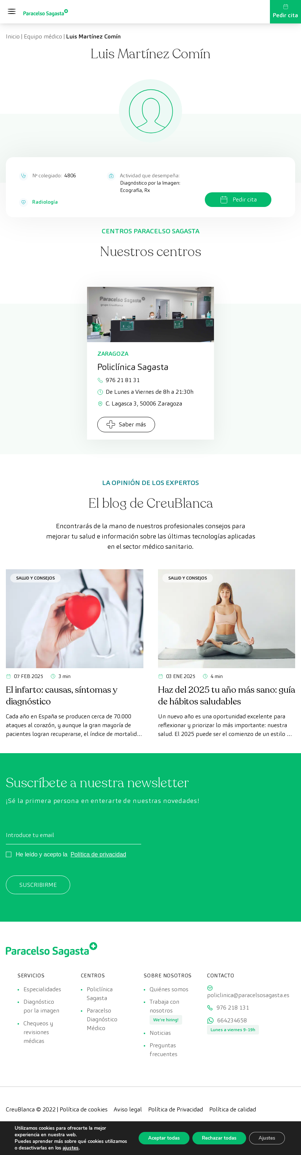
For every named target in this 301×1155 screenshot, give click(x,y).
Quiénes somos (169, 989)
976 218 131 (233, 1009)
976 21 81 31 (118, 380)
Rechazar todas (213, 1137)
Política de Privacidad (175, 1115)
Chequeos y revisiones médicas (38, 1035)
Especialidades (42, 989)
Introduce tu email (30, 835)
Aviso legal (128, 1115)
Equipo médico (43, 36)
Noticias (160, 1036)
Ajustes (265, 1137)
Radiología (45, 202)
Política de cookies (84, 1115)
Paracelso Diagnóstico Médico (102, 1021)
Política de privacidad (98, 854)
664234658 (232, 1024)
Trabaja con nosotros (164, 1008)
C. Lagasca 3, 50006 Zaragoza (139, 403)
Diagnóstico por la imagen (41, 1008)
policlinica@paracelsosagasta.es (248, 995)
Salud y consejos (35, 578)
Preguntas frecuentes (163, 1055)
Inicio (13, 36)
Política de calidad (232, 1115)
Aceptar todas (153, 1137)
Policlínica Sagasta (100, 993)
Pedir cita (285, 11)
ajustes (93, 1148)
